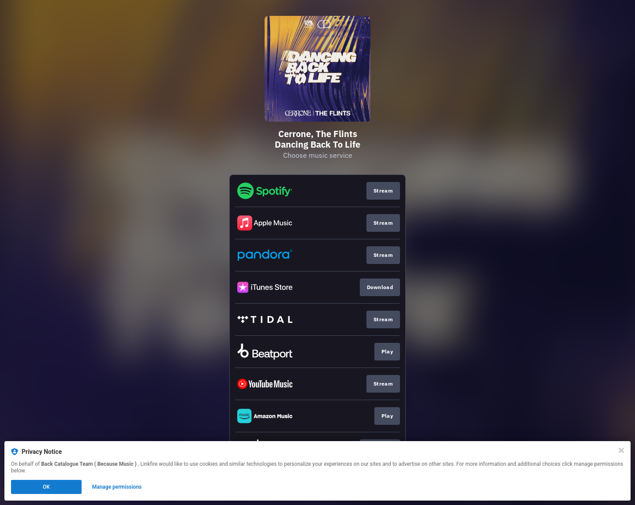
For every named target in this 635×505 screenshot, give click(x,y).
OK (46, 487)
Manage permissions (117, 487)
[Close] (621, 450)
